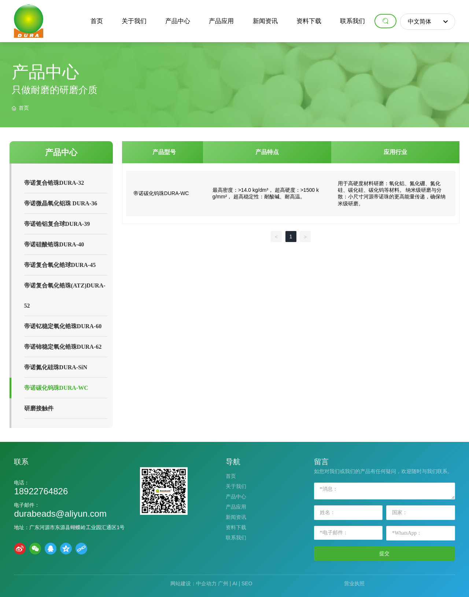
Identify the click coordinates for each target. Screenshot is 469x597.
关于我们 (236, 486)
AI (234, 583)
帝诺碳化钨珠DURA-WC (161, 193)
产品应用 (236, 507)
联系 (21, 462)
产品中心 (236, 496)
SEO (246, 583)
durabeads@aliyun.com (60, 514)
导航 (233, 462)
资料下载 (236, 527)
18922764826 (41, 491)
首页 (231, 476)
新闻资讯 (236, 517)
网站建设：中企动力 (193, 583)
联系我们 (236, 538)
